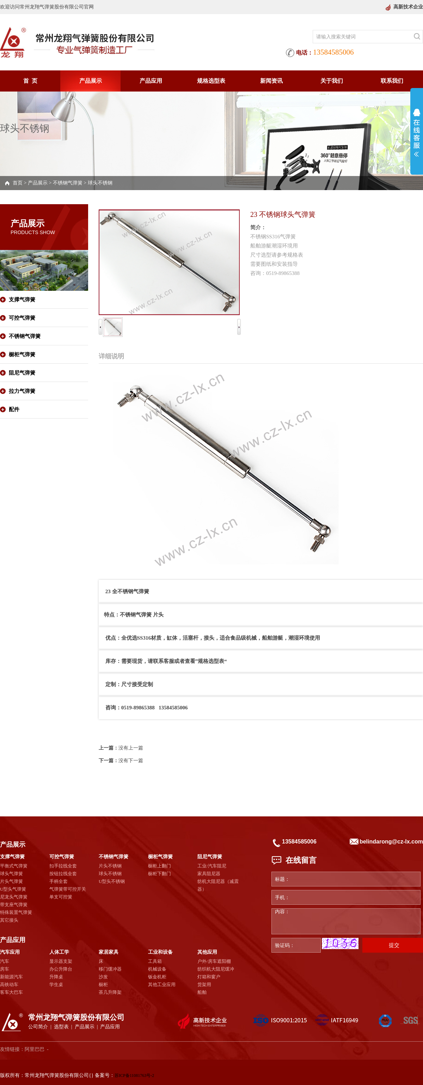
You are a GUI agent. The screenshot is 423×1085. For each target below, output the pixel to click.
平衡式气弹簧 (13, 865)
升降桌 (56, 976)
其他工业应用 (162, 984)
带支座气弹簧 (13, 904)
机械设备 (157, 969)
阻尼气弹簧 (22, 373)
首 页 (30, 81)
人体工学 (59, 952)
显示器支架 (60, 961)
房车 (4, 969)
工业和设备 (160, 952)
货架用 (204, 984)
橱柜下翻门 (159, 873)
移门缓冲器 (110, 969)
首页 (18, 183)
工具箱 (155, 961)
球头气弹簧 (11, 873)
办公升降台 (60, 969)
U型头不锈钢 (112, 881)
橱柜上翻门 (159, 865)
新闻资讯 (271, 81)
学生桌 (56, 984)
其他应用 (207, 952)
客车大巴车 (11, 992)
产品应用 (151, 81)
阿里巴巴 (34, 1049)
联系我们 (392, 81)
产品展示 (90, 81)
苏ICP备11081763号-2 (134, 1075)
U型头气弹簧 (13, 889)
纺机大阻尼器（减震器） (218, 885)
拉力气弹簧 (22, 391)
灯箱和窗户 (208, 976)
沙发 (103, 976)
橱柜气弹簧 (22, 354)
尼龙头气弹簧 (13, 896)
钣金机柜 (157, 976)
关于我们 (331, 81)
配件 (14, 409)
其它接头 (9, 920)
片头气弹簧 (11, 881)
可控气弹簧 (22, 318)
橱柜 (103, 984)
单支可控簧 (60, 896)
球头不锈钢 (100, 183)
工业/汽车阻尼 (211, 865)
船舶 (202, 992)
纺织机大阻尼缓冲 (215, 969)
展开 (416, 132)
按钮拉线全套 (63, 873)
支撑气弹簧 (22, 299)
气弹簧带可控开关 (67, 889)
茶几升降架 (110, 992)
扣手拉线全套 (63, 865)
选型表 (61, 1026)
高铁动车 (9, 984)
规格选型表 (211, 81)
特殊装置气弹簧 (16, 912)
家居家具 (108, 952)
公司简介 (38, 1026)
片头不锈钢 (110, 865)
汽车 (4, 961)
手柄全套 (58, 881)
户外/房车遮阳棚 (214, 961)
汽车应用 (10, 952)
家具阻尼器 (208, 873)
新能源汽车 (11, 976)
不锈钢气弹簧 (67, 183)
